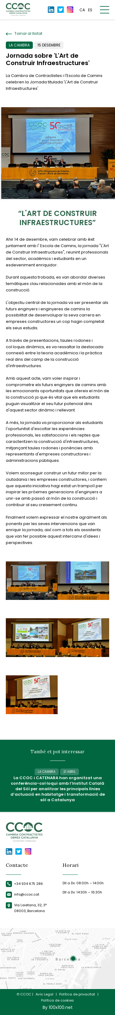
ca (82, 10)
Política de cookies (57, 1000)
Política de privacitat (77, 994)
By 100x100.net (58, 1007)
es (90, 10)
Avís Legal (44, 994)
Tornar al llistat (24, 33)
